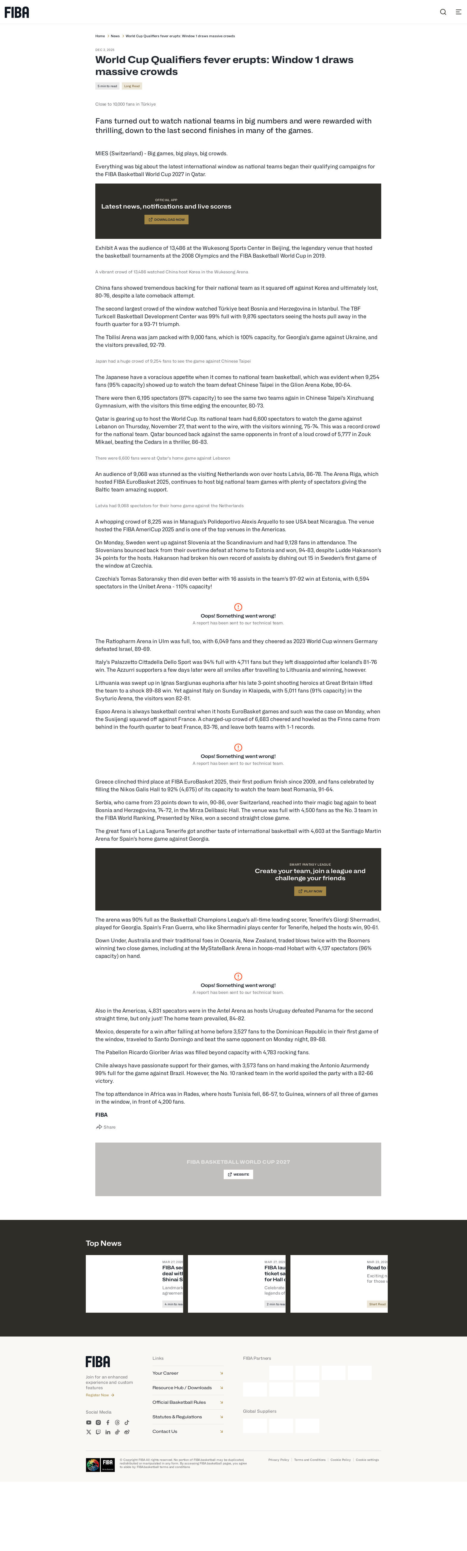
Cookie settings (367, 1529)
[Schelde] (307, 1495)
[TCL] (255, 1459)
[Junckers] (255, 1495)
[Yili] (307, 1459)
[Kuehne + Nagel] (281, 1495)
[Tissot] (281, 1459)
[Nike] (333, 1442)
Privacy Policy (278, 1529)
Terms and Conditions (310, 1529)
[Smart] (360, 1442)
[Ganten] (281, 1442)
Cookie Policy (341, 1529)
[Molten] (307, 1442)
